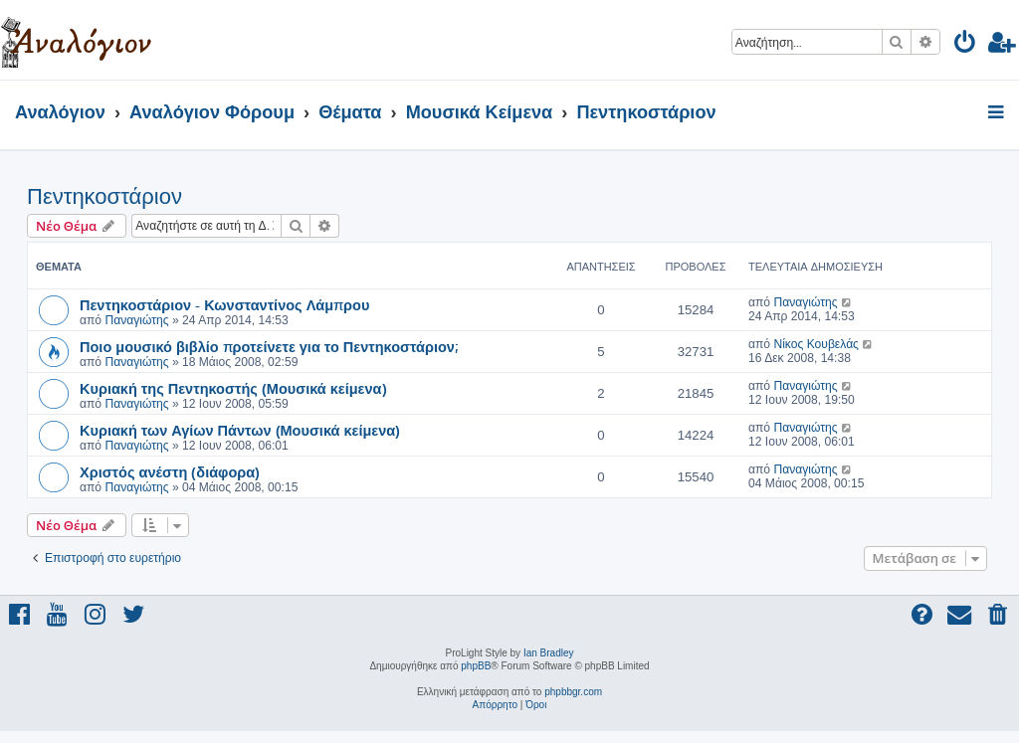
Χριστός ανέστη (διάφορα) (170, 471)
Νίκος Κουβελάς (816, 344)
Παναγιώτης (136, 320)
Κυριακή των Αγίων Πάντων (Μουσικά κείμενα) (240, 430)
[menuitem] (965, 45)
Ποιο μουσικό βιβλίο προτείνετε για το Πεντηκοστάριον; (269, 346)
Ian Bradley (548, 653)
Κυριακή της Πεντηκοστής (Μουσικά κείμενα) (233, 388)
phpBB (476, 665)
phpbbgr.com (573, 691)
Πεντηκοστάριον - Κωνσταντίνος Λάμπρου (224, 304)
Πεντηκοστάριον (104, 196)
